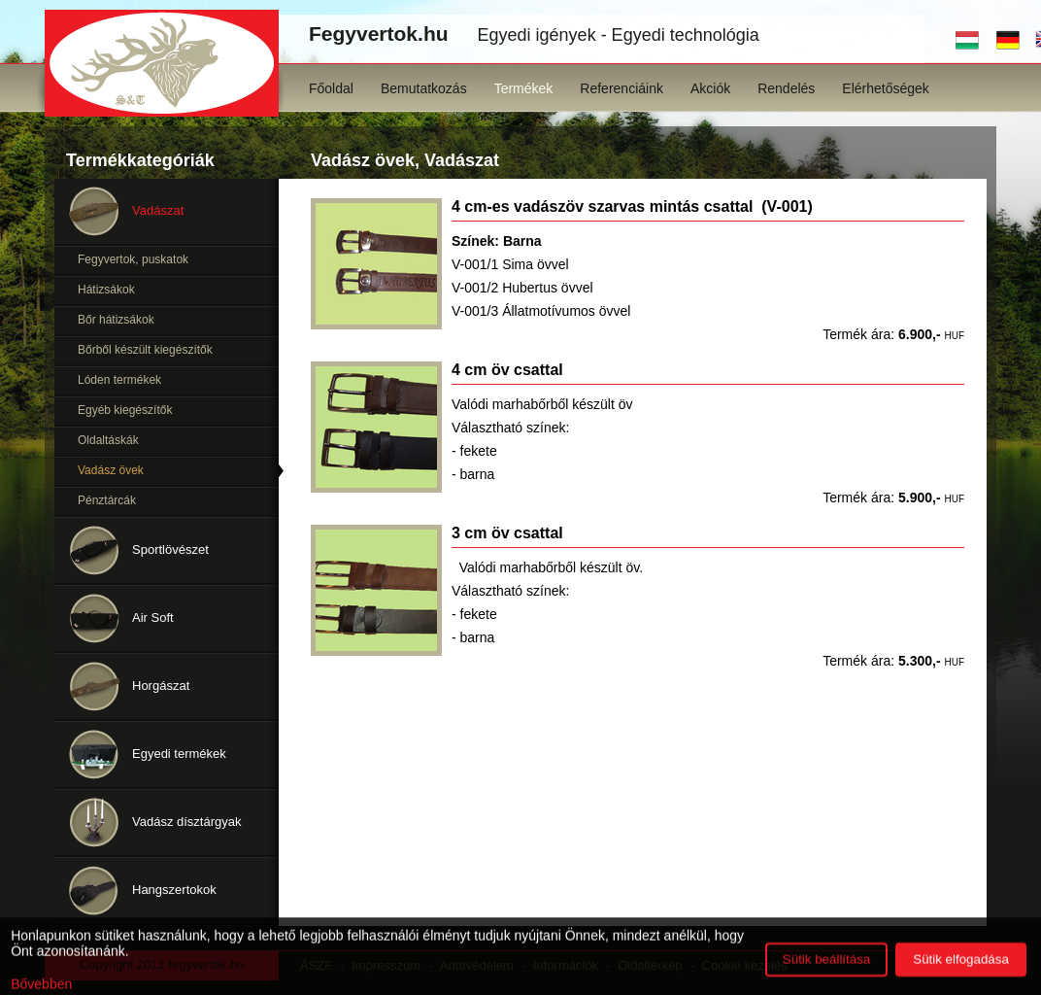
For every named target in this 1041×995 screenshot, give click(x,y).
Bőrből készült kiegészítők (145, 350)
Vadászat (158, 210)
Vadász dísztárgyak (186, 821)
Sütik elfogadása (961, 971)
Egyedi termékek (179, 753)
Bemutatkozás (424, 88)
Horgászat (160, 685)
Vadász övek (111, 470)
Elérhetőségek (885, 88)
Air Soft (153, 617)
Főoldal (331, 88)
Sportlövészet (170, 549)
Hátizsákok (106, 289)
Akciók (710, 88)
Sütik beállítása (826, 971)
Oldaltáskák (108, 440)
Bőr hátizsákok (116, 319)
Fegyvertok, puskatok (133, 259)
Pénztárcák (107, 500)
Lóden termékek (119, 380)
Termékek (524, 88)
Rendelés (786, 88)
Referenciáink (621, 88)
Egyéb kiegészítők (125, 410)
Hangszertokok (174, 889)
